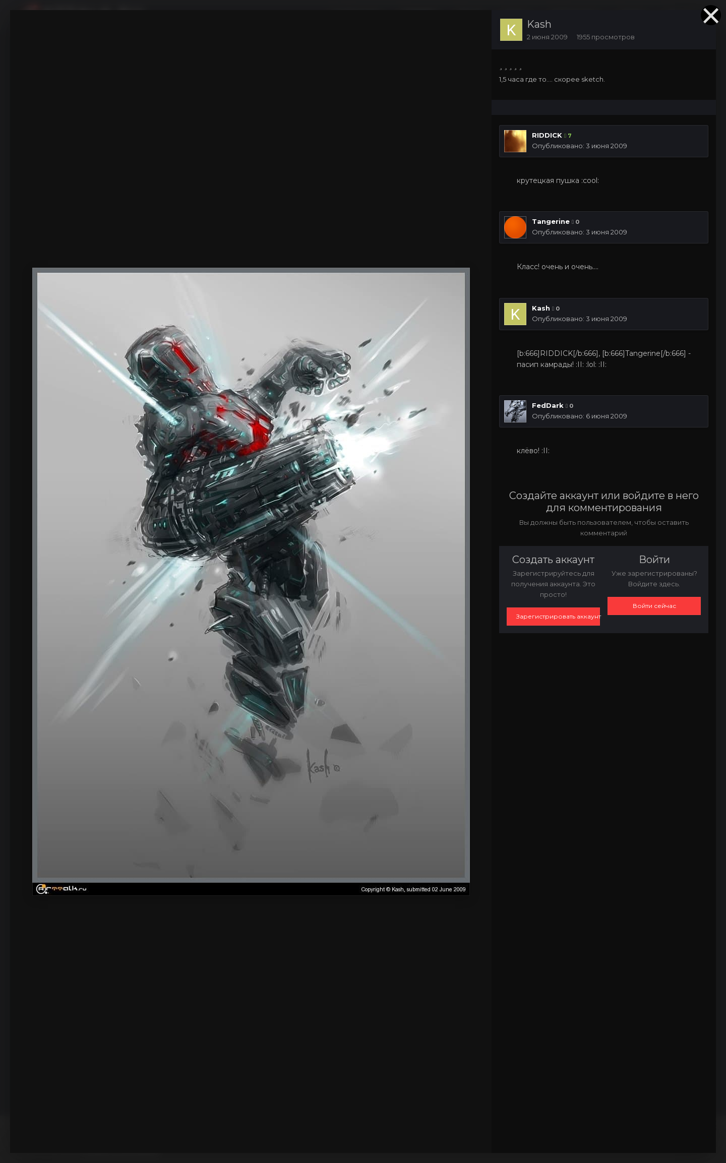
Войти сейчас (654, 605)
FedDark (548, 405)
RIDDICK (547, 135)
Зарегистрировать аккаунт (558, 616)
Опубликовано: (579, 146)
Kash (539, 24)
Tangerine (551, 221)
